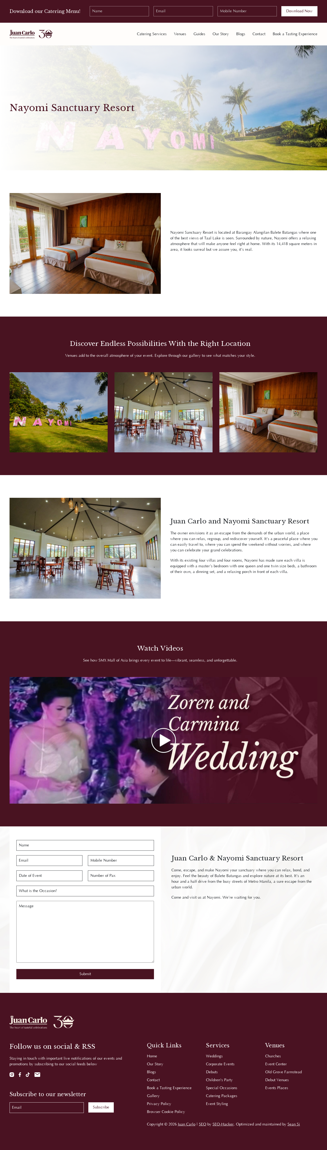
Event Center (276, 1064)
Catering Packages (221, 1096)
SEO (202, 1124)
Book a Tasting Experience (295, 34)
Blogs (240, 34)
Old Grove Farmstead (283, 1072)
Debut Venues (277, 1080)
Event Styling (217, 1104)
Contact (259, 34)
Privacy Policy (159, 1104)
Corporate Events (220, 1064)
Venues (180, 34)
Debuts (212, 1072)
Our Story (221, 34)
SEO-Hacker (223, 1124)
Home (152, 1056)
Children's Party (219, 1080)
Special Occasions (221, 1088)
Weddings (214, 1056)
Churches (273, 1056)
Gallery (153, 1096)
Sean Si (293, 1124)
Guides (199, 34)
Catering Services (152, 34)
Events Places (276, 1088)
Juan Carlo (186, 1124)
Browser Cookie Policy (166, 1112)
